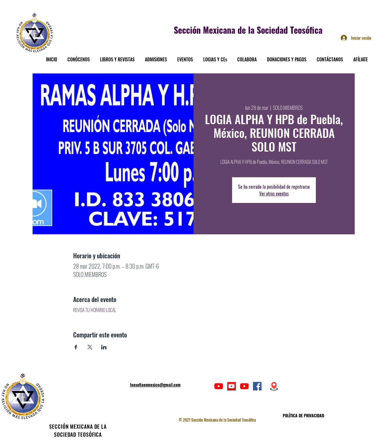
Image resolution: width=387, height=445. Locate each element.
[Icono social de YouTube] (231, 386)
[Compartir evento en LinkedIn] (104, 347)
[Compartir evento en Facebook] (76, 347)
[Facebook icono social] (257, 386)
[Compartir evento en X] (90, 347)
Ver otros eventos (274, 193)
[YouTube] (218, 386)
